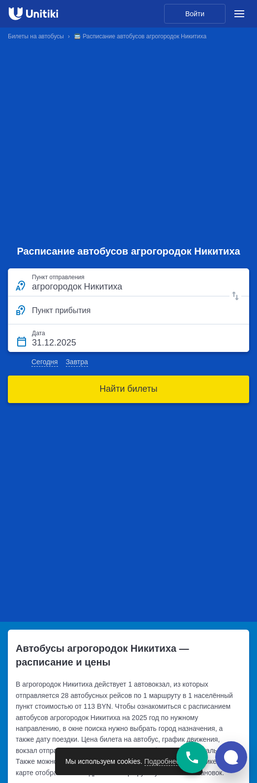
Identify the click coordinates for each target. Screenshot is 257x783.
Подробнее (162, 761)
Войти (194, 14)
